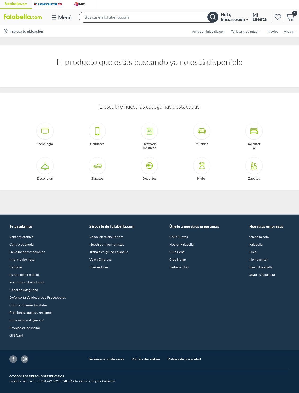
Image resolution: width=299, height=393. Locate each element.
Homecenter (258, 259)
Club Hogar (177, 259)
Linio (253, 252)
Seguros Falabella (262, 275)
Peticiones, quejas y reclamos (30, 313)
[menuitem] (243, 31)
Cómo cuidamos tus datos (28, 305)
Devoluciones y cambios (27, 252)
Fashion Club (179, 267)
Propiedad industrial (24, 328)
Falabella (256, 244)
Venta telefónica (21, 237)
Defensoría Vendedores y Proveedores (37, 297)
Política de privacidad (184, 359)
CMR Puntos (178, 237)
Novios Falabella (181, 244)
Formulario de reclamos (27, 282)
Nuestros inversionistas (106, 244)
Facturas (15, 267)
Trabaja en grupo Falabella (108, 252)
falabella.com (259, 237)
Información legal (22, 259)
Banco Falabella (260, 267)
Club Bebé (176, 252)
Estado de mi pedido (24, 275)
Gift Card (16, 335)
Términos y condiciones (106, 359)
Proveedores (98, 267)
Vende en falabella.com (106, 237)
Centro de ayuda (21, 244)
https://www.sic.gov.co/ (26, 320)
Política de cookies (146, 359)
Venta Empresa (100, 259)
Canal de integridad (23, 290)
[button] (148, 17)
